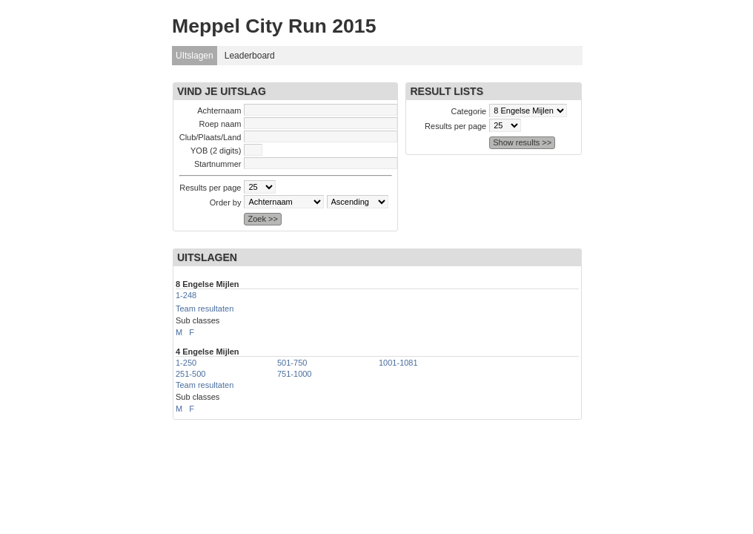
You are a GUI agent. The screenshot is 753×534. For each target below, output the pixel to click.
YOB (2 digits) (215, 150)
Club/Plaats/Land (210, 137)
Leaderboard (250, 55)
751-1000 (294, 373)
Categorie (469, 111)
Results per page (210, 187)
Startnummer (218, 163)
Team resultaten (204, 308)
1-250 (186, 362)
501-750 (292, 362)
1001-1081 (398, 362)
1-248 (186, 295)
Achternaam (219, 110)
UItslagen (194, 55)
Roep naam (220, 123)
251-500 (190, 373)
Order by (226, 202)
